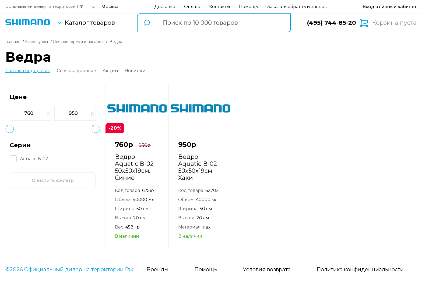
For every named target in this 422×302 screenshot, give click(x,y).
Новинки (135, 70)
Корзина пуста (394, 22)
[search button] (146, 22)
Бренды (157, 269)
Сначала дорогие (76, 70)
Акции (110, 70)
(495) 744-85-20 (331, 22)
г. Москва (107, 6)
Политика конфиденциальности (360, 269)
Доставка (164, 6)
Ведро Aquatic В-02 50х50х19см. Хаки (197, 167)
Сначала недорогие (27, 70)
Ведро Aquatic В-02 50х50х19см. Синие (134, 167)
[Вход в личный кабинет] (390, 6)
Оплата (192, 6)
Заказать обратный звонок (297, 6)
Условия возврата (267, 269)
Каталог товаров (90, 22)
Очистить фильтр (53, 180)
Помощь (248, 6)
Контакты (219, 6)
